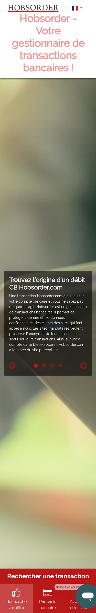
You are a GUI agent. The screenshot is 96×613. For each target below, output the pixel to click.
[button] (12, 365)
